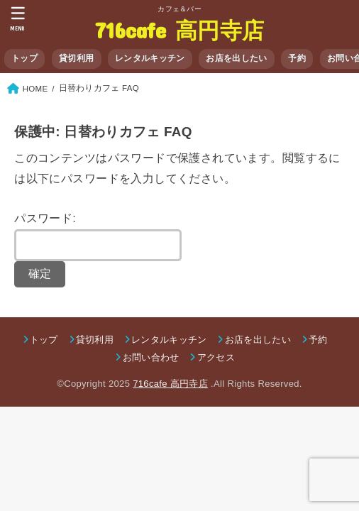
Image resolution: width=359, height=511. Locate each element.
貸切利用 (76, 58)
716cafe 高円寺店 (180, 29)
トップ (24, 58)
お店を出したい (236, 58)
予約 (297, 58)
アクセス (216, 357)
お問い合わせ (151, 357)
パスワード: (98, 236)
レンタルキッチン (149, 58)
